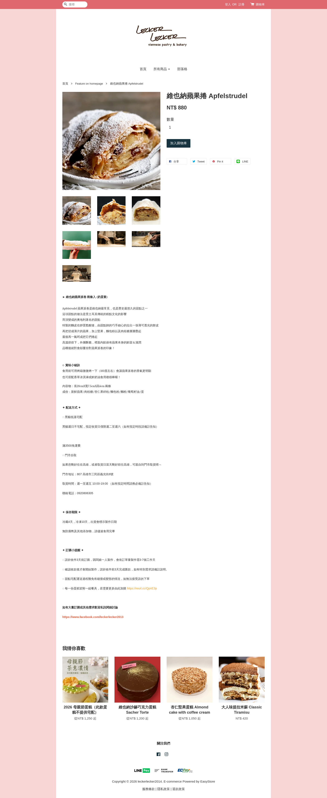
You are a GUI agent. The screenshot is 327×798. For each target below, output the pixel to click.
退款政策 (178, 789)
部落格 (182, 69)
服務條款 (148, 789)
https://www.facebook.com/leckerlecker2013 (92, 617)
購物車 (260, 4)
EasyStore (207, 781)
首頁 (143, 69)
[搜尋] (74, 4)
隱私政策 (163, 789)
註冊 (241, 4)
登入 (228, 4)
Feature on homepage (89, 83)
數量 (170, 119)
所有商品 (161, 69)
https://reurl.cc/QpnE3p (142, 588)
